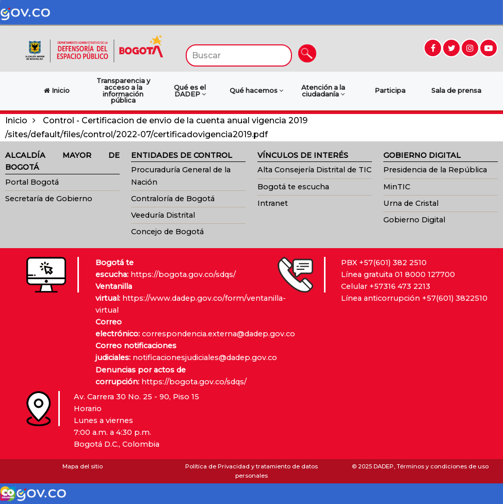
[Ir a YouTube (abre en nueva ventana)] (488, 48)
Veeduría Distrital (163, 215)
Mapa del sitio (82, 466)
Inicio (16, 120)
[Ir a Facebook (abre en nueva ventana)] (433, 48)
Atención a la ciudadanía (323, 91)
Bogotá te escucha (293, 186)
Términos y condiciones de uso (443, 466)
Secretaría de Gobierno (48, 198)
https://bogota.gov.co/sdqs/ (183, 274)
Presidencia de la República (435, 169)
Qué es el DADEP (190, 91)
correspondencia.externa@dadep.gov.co (218, 333)
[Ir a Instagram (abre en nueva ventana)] (470, 48)
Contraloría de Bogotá (173, 198)
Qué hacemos (256, 90)
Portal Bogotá (32, 182)
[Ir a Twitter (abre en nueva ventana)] (451, 48)
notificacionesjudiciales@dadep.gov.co (205, 357)
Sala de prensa (456, 90)
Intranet (272, 203)
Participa (390, 90)
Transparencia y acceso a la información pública (123, 90)
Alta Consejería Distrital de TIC (314, 169)
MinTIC (396, 186)
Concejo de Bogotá (167, 231)
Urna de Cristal (411, 203)
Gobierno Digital (414, 219)
